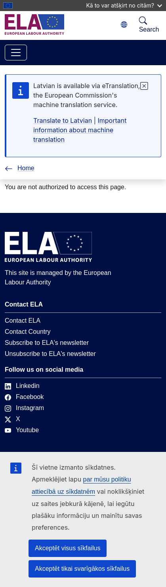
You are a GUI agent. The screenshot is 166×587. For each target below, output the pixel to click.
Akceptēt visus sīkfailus (67, 548)
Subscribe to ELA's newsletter (47, 342)
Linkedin (22, 385)
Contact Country (28, 331)
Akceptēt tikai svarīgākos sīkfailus (82, 568)
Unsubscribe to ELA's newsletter (50, 353)
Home (19, 168)
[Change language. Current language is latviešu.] (124, 24)
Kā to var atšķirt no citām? (124, 5)
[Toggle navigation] (16, 52)
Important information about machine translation (79, 130)
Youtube (22, 430)
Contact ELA (22, 320)
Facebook (24, 396)
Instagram (24, 408)
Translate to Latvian (62, 120)
